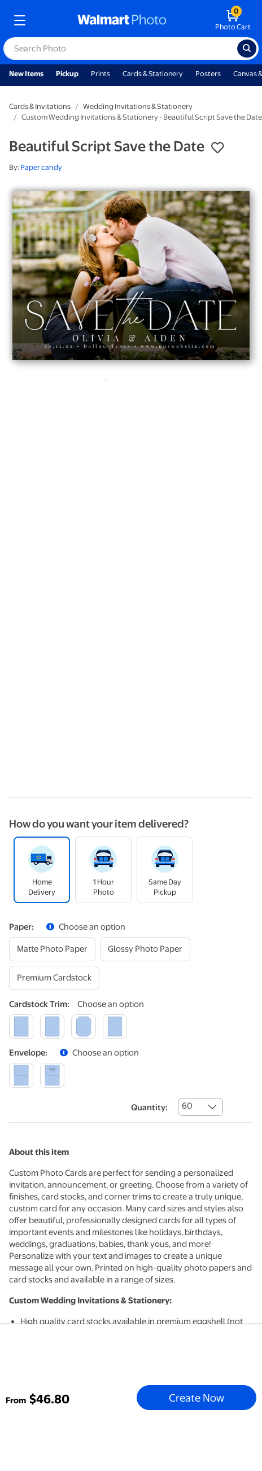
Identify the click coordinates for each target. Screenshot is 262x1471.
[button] (217, 147)
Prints (100, 73)
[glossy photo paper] (145, 949)
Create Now (196, 1397)
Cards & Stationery (153, 73)
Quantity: (149, 1107)
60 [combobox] (187, 1106)
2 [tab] (120, 378)
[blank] (21, 1075)
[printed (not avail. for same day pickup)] (52, 1075)
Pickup (67, 73)
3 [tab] (137, 378)
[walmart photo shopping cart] (233, 20)
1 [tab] (103, 378)
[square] (21, 1026)
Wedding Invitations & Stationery (138, 106)
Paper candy (41, 167)
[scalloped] (115, 1026)
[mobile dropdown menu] (19, 20)
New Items (26, 73)
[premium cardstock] (54, 978)
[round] (52, 1026)
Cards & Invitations (40, 106)
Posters (208, 73)
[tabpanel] (131, 275)
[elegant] (83, 1026)
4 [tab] (154, 378)
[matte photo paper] (52, 949)
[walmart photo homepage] (122, 20)
